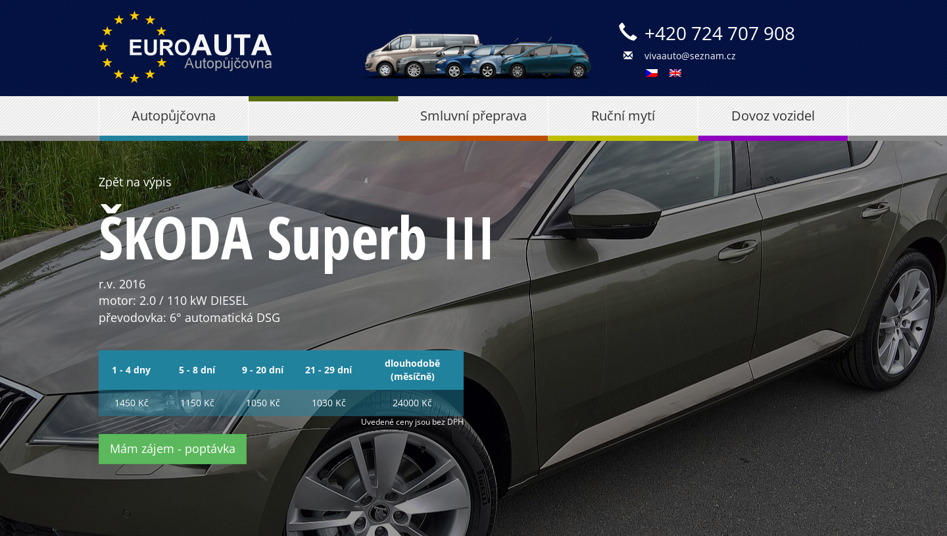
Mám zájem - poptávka (172, 448)
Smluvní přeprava (473, 115)
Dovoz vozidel (773, 115)
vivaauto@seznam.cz (690, 55)
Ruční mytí (623, 115)
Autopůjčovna (174, 115)
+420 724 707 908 (719, 32)
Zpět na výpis (135, 182)
